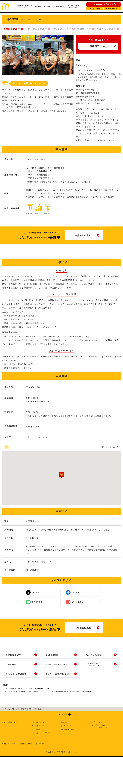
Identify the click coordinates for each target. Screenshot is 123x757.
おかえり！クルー (106, 29)
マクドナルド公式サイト (10, 744)
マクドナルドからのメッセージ (24, 6)
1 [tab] (38, 77)
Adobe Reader (87, 691)
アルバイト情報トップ (9, 722)
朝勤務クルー (84, 29)
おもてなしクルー (62, 29)
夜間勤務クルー (11, 29)
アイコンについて (110, 447)
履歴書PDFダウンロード (43, 688)
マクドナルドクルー (36, 29)
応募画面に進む (98, 46)
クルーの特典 (59, 6)
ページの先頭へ (60, 714)
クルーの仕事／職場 (42, 6)
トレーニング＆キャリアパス (73, 6)
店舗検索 (64, 722)
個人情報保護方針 (26, 744)
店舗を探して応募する (103, 5)
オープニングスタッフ (97, 722)
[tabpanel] (38, 55)
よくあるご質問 (95, 8)
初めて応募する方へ (112, 8)
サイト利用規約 (39, 744)
